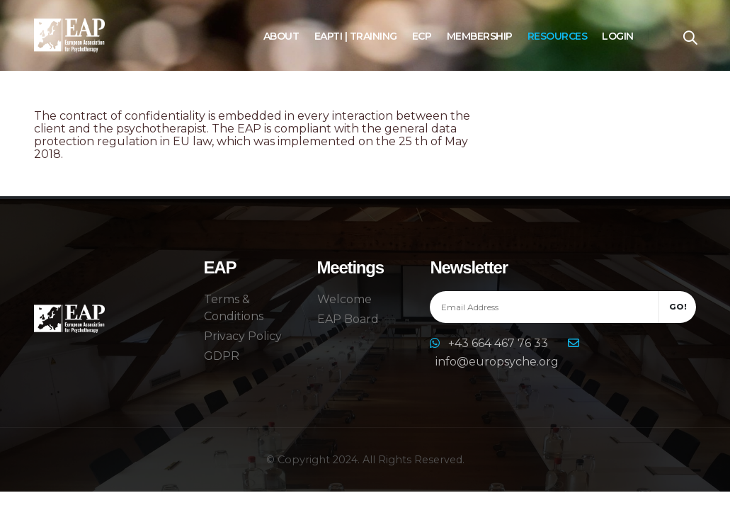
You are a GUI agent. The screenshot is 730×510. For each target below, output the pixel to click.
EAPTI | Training (355, 36)
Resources (557, 36)
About (281, 36)
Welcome (344, 299)
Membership (480, 36)
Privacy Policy (243, 336)
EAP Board (348, 319)
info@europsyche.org (497, 361)
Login (618, 36)
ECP (422, 36)
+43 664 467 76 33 (499, 343)
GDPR (221, 356)
